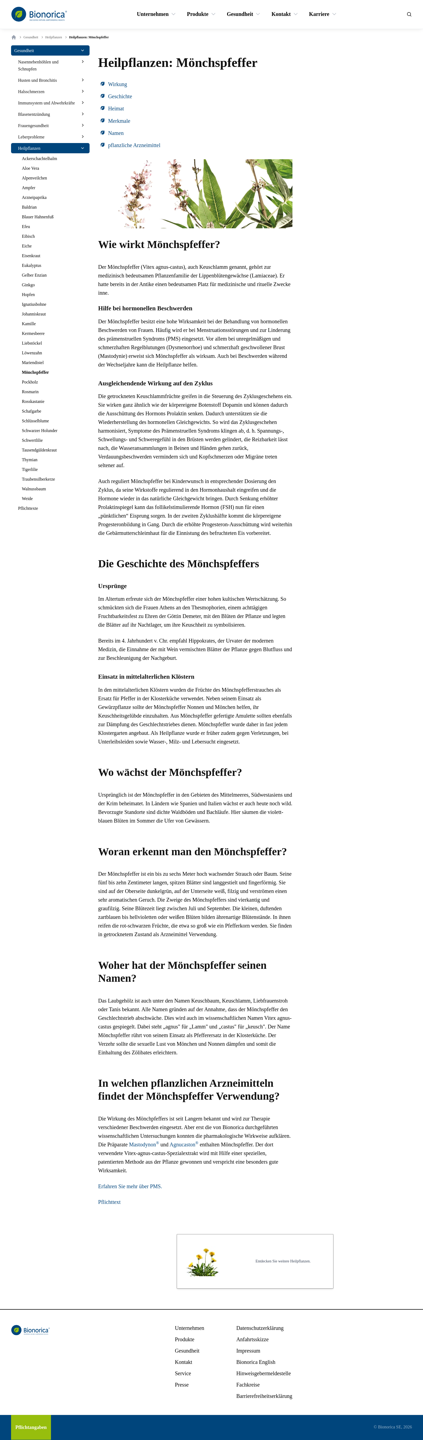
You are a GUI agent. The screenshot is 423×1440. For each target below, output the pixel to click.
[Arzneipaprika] (34, 197)
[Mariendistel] (33, 362)
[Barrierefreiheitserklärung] (264, 1396)
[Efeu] (26, 226)
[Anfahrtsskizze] (252, 1339)
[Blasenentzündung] (34, 114)
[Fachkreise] (248, 1384)
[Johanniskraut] (34, 314)
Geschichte (120, 96)
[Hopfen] (28, 294)
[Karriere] (319, 14)
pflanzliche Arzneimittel (134, 145)
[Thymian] (29, 460)
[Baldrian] (29, 207)
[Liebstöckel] (32, 343)
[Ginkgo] (28, 285)
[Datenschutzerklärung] (260, 1328)
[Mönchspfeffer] (35, 372)
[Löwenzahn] (32, 353)
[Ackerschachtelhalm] (39, 158)
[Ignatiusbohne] (34, 304)
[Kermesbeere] (33, 333)
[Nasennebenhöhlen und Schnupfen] (47, 65)
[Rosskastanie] (33, 401)
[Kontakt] (281, 14)
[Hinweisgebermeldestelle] (263, 1373)
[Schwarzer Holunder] (39, 430)
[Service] (183, 1373)
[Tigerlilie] (30, 469)
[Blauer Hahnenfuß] (38, 217)
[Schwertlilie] (32, 440)
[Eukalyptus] (31, 265)
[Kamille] (29, 324)
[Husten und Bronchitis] (37, 80)
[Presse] (182, 1384)
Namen (116, 133)
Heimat (116, 108)
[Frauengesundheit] (33, 125)
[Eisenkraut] (31, 256)
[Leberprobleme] (31, 136)
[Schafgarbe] (31, 411)
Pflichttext (109, 1202)
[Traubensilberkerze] (38, 479)
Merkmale (119, 121)
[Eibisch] (28, 236)
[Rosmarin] (30, 392)
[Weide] (27, 498)
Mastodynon (144, 1144)
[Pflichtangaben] (31, 1427)
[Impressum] (248, 1350)
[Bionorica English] (255, 1362)
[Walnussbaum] (34, 489)
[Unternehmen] (153, 14)
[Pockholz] (30, 382)
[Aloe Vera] (30, 168)
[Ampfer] (28, 188)
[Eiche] (27, 246)
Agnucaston (184, 1144)
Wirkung (117, 84)
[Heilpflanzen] (29, 148)
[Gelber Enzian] (34, 275)
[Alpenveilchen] (34, 178)
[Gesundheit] (240, 14)
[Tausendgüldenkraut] (39, 450)
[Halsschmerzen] (31, 91)
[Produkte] (198, 14)
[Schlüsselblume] (35, 421)
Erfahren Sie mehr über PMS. (130, 1186)
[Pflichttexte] (28, 508)
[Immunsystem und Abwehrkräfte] (46, 102)
